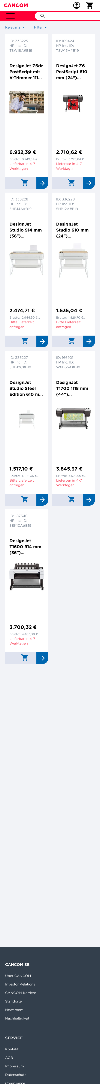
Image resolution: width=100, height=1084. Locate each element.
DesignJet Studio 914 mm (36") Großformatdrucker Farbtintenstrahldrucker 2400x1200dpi (26, 230)
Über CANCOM (18, 976)
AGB (9, 1057)
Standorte (13, 1001)
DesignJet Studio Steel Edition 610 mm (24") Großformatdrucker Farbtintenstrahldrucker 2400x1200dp (26, 388)
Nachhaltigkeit (17, 1018)
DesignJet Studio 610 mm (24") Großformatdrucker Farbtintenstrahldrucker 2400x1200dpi (73, 230)
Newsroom (14, 1010)
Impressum (14, 1066)
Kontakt (11, 1049)
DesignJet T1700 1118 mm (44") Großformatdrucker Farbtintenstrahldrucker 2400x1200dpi (73, 388)
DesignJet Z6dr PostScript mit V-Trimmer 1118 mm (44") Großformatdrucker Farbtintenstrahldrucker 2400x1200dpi (26, 72)
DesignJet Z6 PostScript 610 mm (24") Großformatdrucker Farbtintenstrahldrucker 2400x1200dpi (73, 72)
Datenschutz (15, 1075)
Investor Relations (20, 984)
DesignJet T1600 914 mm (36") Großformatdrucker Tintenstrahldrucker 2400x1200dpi (25, 547)
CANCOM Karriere (20, 993)
